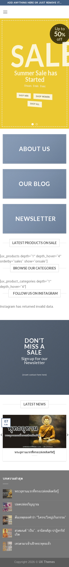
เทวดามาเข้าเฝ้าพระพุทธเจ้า (33, 543)
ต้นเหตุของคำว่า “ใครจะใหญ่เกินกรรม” (40, 517)
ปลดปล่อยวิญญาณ (27, 504)
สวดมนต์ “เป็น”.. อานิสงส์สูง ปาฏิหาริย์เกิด (40, 532)
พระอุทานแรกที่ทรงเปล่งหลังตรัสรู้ (37, 491)
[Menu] (5, 12)
